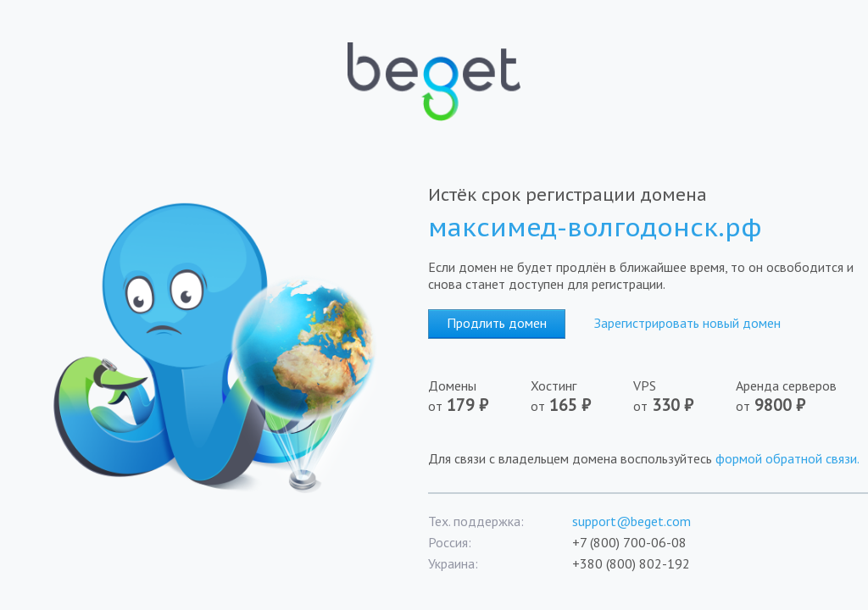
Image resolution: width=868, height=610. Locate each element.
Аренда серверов (792, 396)
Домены (479, 396)
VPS (684, 396)
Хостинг (582, 396)
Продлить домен (497, 322)
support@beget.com (631, 521)
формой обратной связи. (787, 458)
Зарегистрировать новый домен (687, 322)
